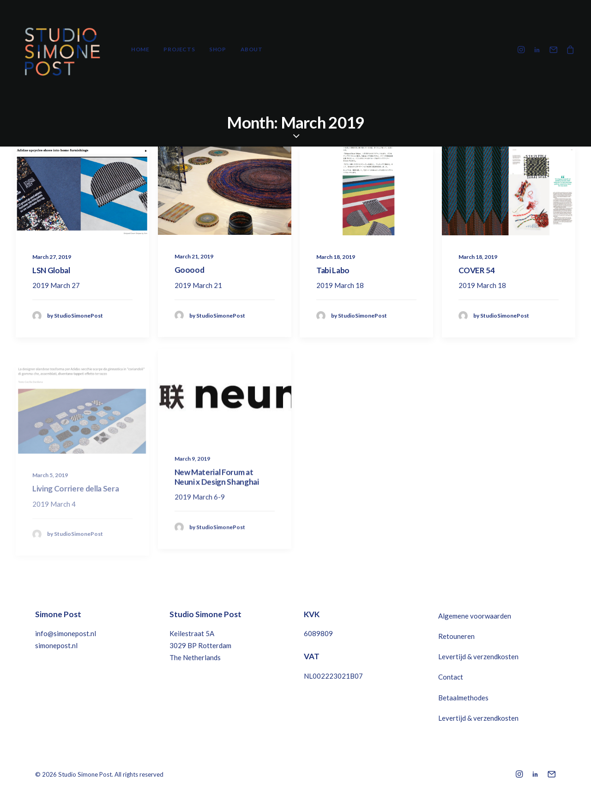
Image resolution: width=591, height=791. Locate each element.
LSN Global (51, 270)
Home (140, 49)
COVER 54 (476, 270)
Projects (179, 49)
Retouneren (456, 636)
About (252, 49)
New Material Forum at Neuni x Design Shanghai (217, 504)
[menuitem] (140, 49)
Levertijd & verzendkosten (478, 656)
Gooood (190, 270)
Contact (450, 677)
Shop (217, 49)
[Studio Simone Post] (62, 49)
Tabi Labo (333, 270)
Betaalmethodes (463, 697)
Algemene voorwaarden (474, 616)
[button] (522, 49)
